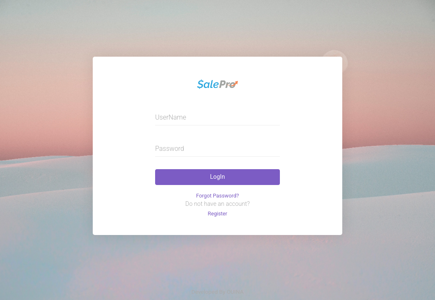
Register (217, 213)
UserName (170, 117)
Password (169, 148)
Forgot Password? (217, 195)
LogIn (217, 176)
